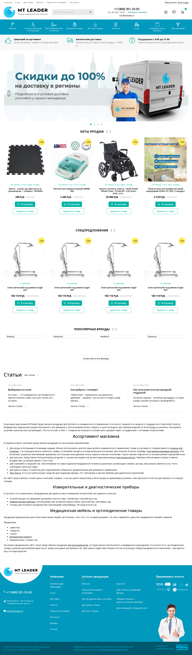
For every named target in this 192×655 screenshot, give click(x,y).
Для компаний (178, 26)
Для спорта (15, 473)
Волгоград (183, 2)
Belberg (10, 336)
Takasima (152, 336)
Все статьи (32, 375)
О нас (18, 2)
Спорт (137, 26)
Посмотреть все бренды (96, 358)
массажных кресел (126, 457)
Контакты (74, 2)
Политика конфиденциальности (113, 649)
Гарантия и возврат (56, 2)
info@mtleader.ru (126, 15)
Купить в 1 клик (25, 211)
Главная (8, 2)
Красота (116, 26)
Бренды (53, 623)
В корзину (25, 204)
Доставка (28, 2)
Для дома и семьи (74, 26)
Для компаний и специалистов (131, 608)
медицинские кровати (20, 536)
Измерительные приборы (157, 27)
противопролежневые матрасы (163, 451)
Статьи (53, 629)
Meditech (104, 336)
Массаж (12, 26)
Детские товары (95, 26)
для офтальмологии (78, 545)
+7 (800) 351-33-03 (126, 9)
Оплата (40, 2)
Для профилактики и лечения (54, 27)
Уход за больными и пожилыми (33, 27)
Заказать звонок (137, 12)
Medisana (58, 336)
